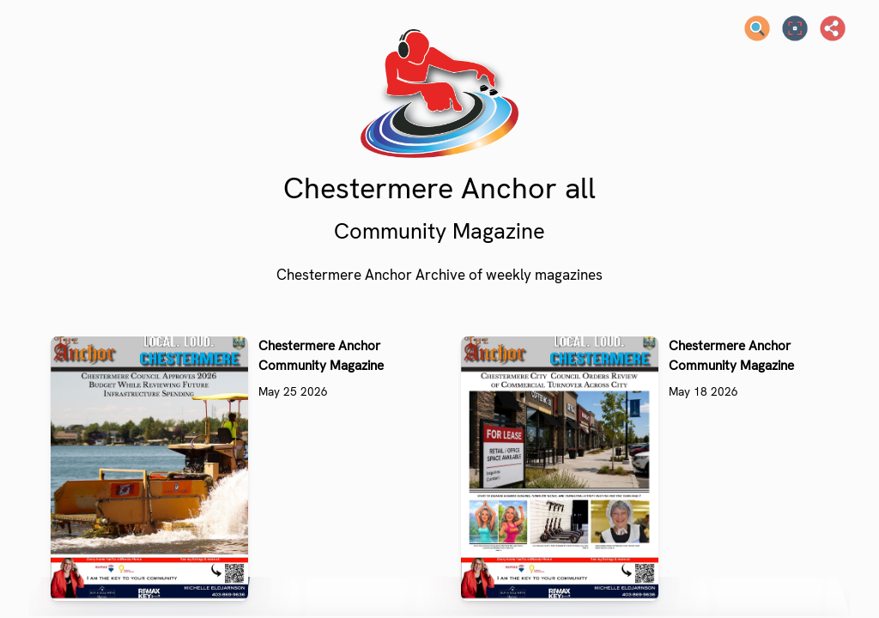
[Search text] (757, 28)
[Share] (832, 28)
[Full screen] (795, 28)
